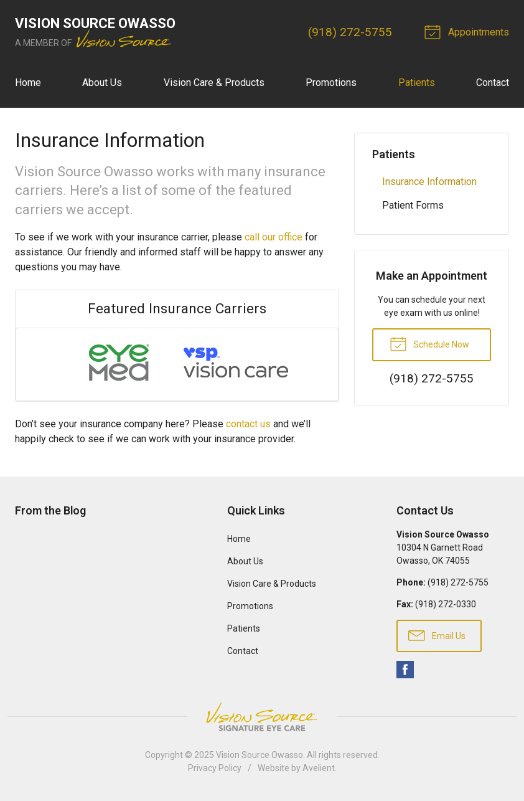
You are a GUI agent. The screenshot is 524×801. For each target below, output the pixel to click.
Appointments (468, 31)
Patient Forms (413, 205)
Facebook (405, 669)
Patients (416, 82)
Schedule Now (429, 343)
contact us (248, 424)
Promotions (331, 82)
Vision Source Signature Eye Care (262, 716)
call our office (273, 237)
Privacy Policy (214, 768)
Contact (492, 82)
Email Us (437, 634)
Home (28, 82)
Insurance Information (429, 181)
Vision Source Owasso (259, 755)
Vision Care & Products (214, 82)
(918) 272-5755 (350, 32)
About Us (102, 82)
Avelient (318, 768)
